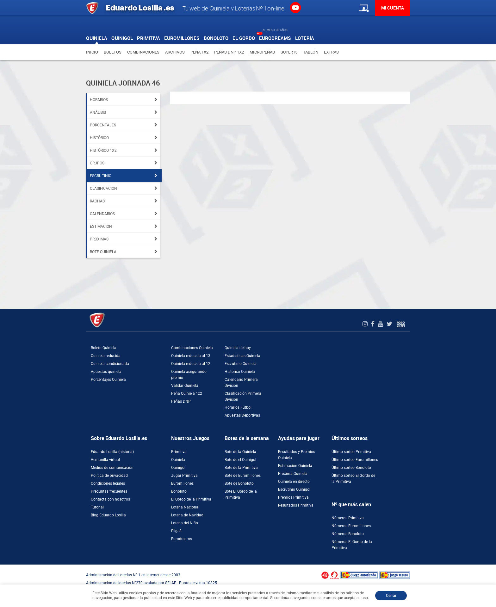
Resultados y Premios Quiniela (296, 455)
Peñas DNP (181, 401)
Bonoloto (179, 491)
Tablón (310, 52)
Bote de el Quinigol (240, 459)
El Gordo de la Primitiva (191, 499)
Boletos (112, 52)
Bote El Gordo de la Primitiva (241, 494)
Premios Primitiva (293, 497)
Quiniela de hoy (238, 348)
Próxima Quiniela (292, 473)
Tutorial (97, 507)
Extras (331, 52)
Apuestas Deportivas (242, 415)
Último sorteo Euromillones (355, 459)
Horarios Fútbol (238, 407)
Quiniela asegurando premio (189, 374)
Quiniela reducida (106, 356)
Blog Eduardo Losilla (108, 515)
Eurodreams (181, 539)
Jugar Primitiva (184, 475)
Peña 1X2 (199, 52)
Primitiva (179, 452)
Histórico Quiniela (240, 371)
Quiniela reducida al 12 (190, 363)
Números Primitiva (348, 518)
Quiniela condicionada (110, 363)
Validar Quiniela (184, 385)
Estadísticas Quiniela (242, 356)
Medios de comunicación (112, 467)
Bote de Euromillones (243, 475)
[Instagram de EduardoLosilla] (366, 324)
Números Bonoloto (348, 534)
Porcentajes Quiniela (108, 379)
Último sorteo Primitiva (351, 452)
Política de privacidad (109, 475)
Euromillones (182, 483)
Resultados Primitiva (295, 505)
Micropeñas (262, 52)
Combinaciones (143, 52)
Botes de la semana (247, 438)
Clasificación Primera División (243, 396)
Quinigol (178, 467)
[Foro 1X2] (401, 324)
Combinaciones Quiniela (192, 348)
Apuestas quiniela (106, 371)
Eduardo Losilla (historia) (112, 452)
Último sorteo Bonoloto (351, 467)
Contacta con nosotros (110, 499)
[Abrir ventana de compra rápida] (2, 566)
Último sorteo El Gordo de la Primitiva (353, 478)
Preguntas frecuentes (109, 491)
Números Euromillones (351, 526)
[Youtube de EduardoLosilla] (381, 324)
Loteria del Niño (184, 523)
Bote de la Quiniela (240, 452)
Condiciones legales (108, 483)
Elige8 (176, 531)
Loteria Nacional (185, 507)
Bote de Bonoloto (239, 483)
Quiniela (178, 459)
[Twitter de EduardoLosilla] (390, 324)
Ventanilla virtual (105, 459)
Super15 (289, 52)
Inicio (92, 52)
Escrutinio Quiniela (241, 363)
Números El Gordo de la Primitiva (352, 545)
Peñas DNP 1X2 (229, 52)
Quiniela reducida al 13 (190, 356)
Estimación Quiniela (295, 465)
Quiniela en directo (294, 481)
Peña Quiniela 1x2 (186, 393)
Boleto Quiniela (103, 348)
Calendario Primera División (241, 382)
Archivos (175, 52)
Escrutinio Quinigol (294, 489)
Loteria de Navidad (187, 515)
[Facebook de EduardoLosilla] (373, 324)
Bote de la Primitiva (241, 467)
